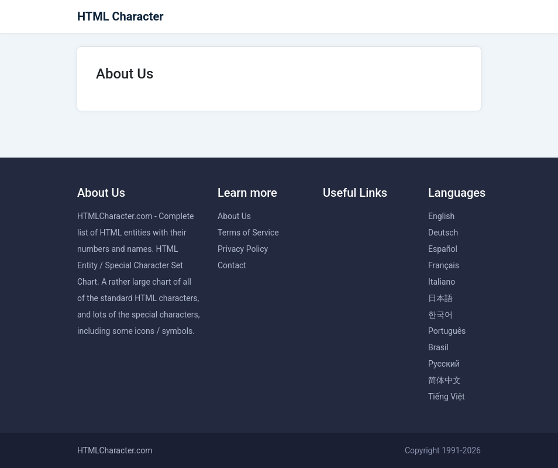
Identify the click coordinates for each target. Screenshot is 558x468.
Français (443, 265)
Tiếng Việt (446, 396)
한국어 (440, 314)
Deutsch (443, 232)
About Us (234, 216)
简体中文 (444, 380)
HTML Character (120, 16)
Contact (232, 265)
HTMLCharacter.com (115, 450)
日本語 (440, 298)
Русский (444, 363)
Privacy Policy (243, 249)
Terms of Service (248, 232)
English (441, 216)
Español (442, 249)
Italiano (441, 281)
